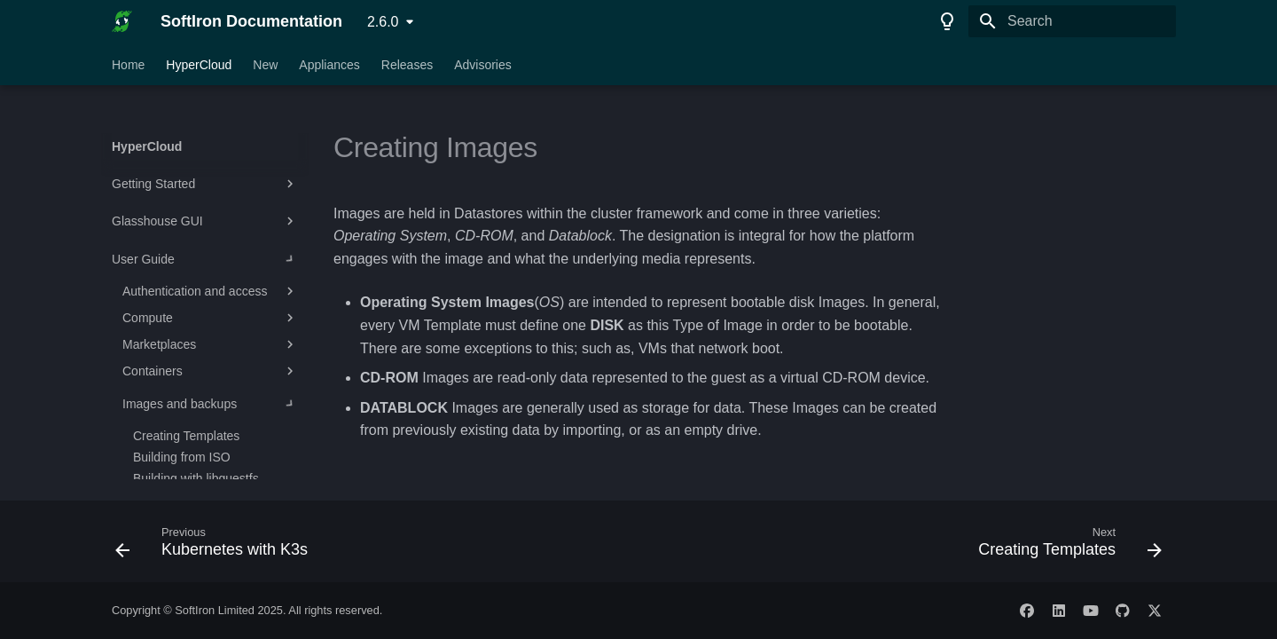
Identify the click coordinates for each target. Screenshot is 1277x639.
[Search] (1072, 21)
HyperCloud (198, 65)
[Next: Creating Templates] (1065, 547)
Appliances (329, 65)
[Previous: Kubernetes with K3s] (216, 547)
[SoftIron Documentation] (122, 21)
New (265, 65)
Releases (407, 65)
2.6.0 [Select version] (383, 21)
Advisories (483, 65)
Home (128, 65)
